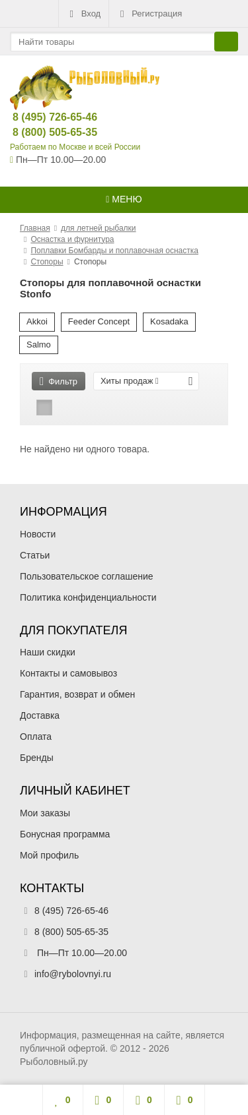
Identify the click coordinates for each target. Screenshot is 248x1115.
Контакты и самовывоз (68, 673)
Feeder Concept (99, 321)
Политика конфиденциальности (88, 597)
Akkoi (37, 321)
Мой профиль (49, 855)
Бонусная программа (65, 834)
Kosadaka (169, 321)
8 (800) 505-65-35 (44, 132)
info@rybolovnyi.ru (72, 974)
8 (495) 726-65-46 (44, 117)
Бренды (37, 757)
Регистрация (149, 14)
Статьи (35, 555)
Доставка (40, 715)
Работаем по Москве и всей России (75, 147)
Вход (84, 14)
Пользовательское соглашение (86, 576)
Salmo (38, 344)
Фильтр (58, 381)
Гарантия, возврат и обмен (77, 694)
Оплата (36, 736)
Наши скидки (47, 652)
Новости (38, 534)
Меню (124, 199)
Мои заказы (45, 813)
